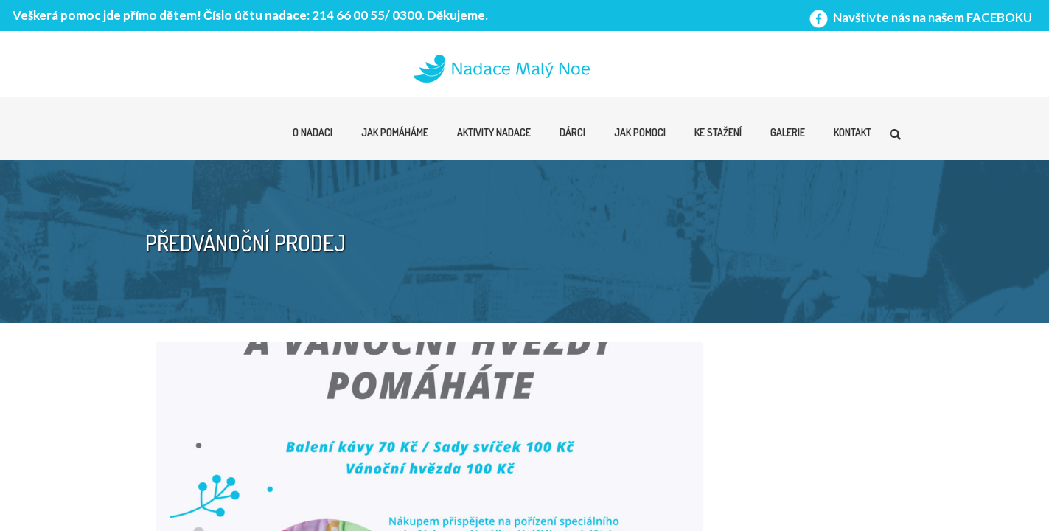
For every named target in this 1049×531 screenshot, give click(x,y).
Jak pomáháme (394, 132)
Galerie (787, 132)
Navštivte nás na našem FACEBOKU (919, 17)
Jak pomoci (640, 132)
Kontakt (852, 132)
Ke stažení (718, 132)
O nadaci (312, 132)
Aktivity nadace (494, 132)
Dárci (572, 132)
